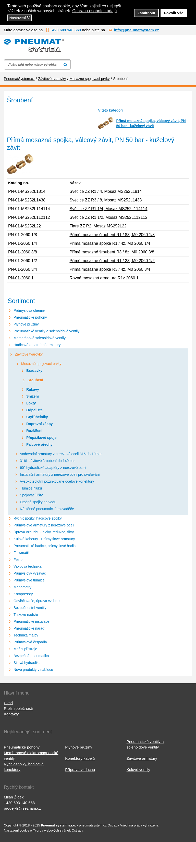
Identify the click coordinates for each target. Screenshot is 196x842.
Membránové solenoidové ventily (40, 338)
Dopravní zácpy (39, 424)
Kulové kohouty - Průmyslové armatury (44, 539)
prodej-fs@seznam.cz (22, 808)
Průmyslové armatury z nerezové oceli (44, 525)
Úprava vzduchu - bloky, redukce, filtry (44, 532)
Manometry (22, 587)
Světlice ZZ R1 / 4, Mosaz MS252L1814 (105, 191)
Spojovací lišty (31, 495)
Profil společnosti (18, 708)
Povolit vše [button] (173, 13)
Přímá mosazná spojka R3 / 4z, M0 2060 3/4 (109, 269)
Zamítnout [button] (146, 13)
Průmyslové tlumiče (29, 580)
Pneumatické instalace (31, 621)
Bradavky (34, 371)
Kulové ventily (138, 769)
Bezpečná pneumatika (31, 656)
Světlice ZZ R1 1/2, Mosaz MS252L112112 (108, 217)
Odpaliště (34, 410)
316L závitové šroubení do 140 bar (47, 461)
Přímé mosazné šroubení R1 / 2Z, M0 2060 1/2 (112, 261)
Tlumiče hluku (31, 488)
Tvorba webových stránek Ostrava (58, 830)
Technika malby (26, 635)
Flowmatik (22, 553)
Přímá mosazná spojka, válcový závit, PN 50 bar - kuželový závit (151, 123)
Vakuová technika (27, 566)
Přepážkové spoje (41, 438)
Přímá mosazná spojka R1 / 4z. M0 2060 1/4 (109, 243)
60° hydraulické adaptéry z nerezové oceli (53, 468)
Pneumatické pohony (30, 317)
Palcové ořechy (39, 444)
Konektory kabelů (80, 758)
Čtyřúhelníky (37, 417)
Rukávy (32, 389)
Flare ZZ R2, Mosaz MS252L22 (97, 226)
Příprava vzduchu (80, 769)
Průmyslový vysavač (30, 573)
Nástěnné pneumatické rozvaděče (47, 509)
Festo (18, 560)
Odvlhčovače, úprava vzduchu (38, 601)
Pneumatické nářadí (29, 628)
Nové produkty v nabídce (33, 670)
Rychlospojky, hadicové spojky (38, 518)
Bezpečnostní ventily (30, 608)
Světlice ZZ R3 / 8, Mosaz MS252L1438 (105, 200)
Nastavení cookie (16, 830)
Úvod (8, 703)
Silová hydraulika (27, 663)
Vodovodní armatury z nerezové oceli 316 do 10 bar (61, 454)
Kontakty (11, 714)
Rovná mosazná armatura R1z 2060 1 (103, 278)
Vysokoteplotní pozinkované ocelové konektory (57, 481)
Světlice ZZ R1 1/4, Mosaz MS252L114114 (108, 209)
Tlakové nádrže (26, 615)
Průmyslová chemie (29, 310)
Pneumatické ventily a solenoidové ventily (46, 331)
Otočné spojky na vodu (38, 502)
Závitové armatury (142, 758)
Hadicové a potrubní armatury (37, 345)
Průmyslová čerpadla (30, 642)
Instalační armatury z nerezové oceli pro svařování (60, 474)
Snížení (32, 396)
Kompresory (23, 594)
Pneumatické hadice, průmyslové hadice (46, 546)
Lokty (31, 403)
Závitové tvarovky (29, 354)
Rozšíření (34, 431)
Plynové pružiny (26, 324)
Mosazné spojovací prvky (41, 364)
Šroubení (35, 380)
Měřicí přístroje (25, 649)
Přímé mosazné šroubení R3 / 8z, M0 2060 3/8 (111, 252)
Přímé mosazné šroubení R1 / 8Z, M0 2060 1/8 (112, 235)
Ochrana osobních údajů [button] (94, 11)
